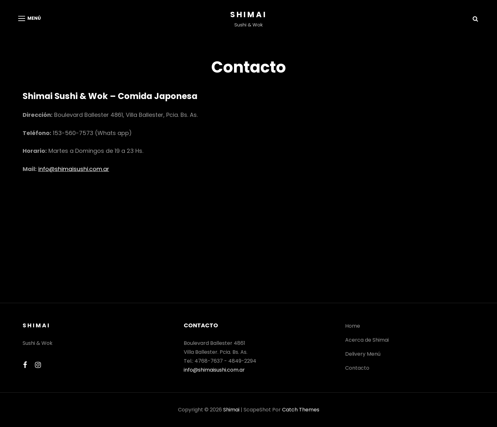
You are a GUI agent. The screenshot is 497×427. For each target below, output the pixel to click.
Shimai (248, 14)
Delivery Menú (362, 354)
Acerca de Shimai (367, 340)
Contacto (357, 368)
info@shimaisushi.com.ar (73, 169)
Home (352, 326)
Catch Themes (300, 409)
